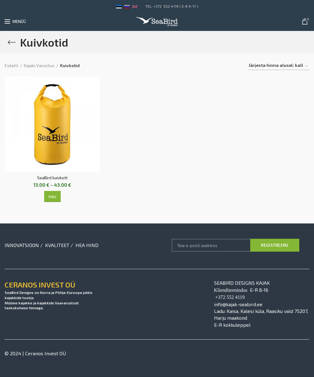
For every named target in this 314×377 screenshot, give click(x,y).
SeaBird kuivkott (52, 178)
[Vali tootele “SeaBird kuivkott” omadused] (52, 196)
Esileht (11, 65)
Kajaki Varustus (39, 65)
